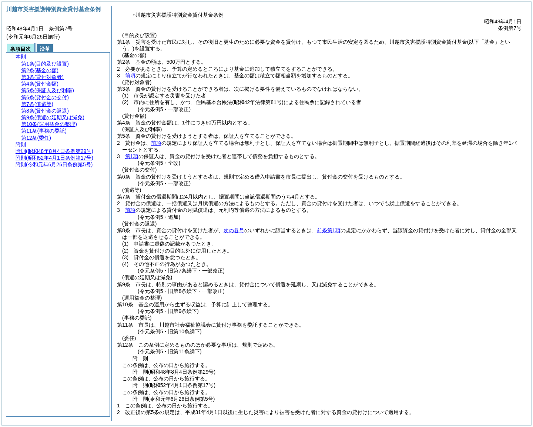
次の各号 (234, 230)
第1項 (131, 156)
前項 (130, 76)
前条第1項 (329, 230)
